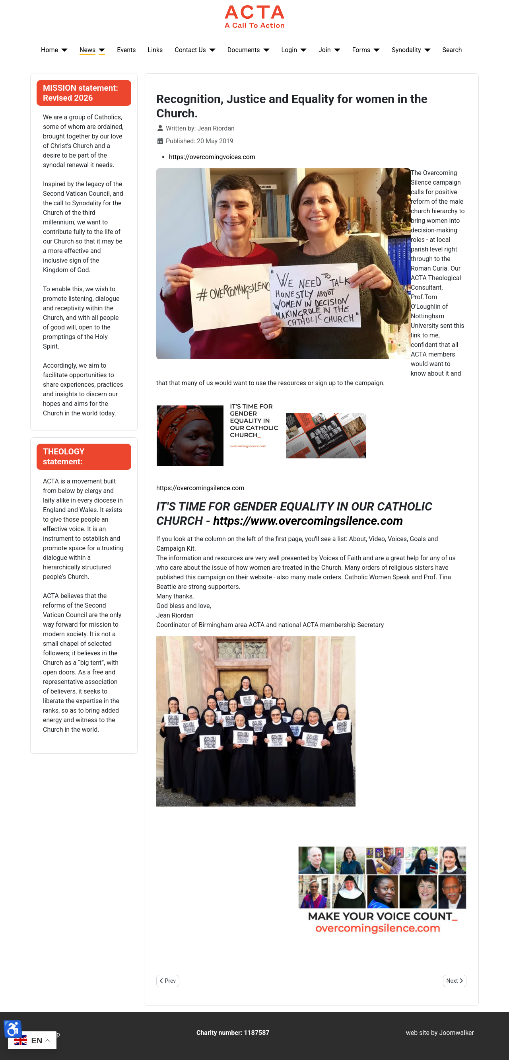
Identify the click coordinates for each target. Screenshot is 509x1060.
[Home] (63, 50)
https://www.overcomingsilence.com (308, 521)
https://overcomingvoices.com (212, 157)
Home (49, 50)
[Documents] (265, 50)
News (87, 50)
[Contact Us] (211, 50)
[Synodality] (426, 50)
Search (452, 50)
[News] (100, 50)
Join (325, 50)
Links (155, 50)
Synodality (406, 50)
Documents (243, 50)
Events (126, 50)
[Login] (302, 50)
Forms (361, 50)
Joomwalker (456, 1033)
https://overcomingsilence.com (200, 488)
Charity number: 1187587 (233, 1033)
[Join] (335, 50)
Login (289, 50)
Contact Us (190, 50)
